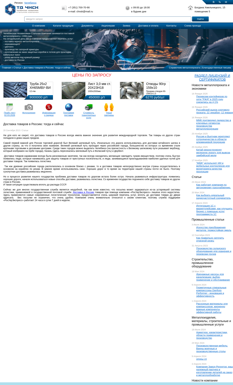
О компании (38, 25)
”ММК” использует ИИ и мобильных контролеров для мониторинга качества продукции (213, 167)
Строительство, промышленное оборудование (202, 263)
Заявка (126, 25)
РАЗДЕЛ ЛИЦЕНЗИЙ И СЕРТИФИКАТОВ (212, 77)
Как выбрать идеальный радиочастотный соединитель (213, 196)
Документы (87, 25)
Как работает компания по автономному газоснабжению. (213, 186)
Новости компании (205, 380)
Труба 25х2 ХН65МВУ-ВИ (40, 85)
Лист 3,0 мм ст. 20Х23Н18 (99, 85)
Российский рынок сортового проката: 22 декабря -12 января (214, 111)
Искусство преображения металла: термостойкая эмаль (213, 229)
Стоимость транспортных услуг (89, 115)
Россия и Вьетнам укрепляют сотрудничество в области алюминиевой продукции (213, 139)
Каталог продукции (63, 25)
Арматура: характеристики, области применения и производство (212, 335)
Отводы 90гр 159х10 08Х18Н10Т (156, 87)
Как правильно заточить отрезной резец (210, 239)
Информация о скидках (49, 113)
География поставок (68, 113)
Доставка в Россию (83, 192)
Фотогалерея (28, 112)
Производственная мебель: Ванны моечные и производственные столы (212, 348)
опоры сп (201, 359)
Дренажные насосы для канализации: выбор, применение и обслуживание (213, 277)
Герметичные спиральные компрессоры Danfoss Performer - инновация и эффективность (211, 291)
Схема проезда (192, 25)
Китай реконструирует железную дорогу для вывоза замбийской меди (213, 152)
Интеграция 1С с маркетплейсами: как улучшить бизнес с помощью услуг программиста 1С (214, 210)
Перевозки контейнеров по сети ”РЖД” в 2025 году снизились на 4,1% (211, 99)
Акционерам (108, 25)
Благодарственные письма (216, 67)
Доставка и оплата (148, 25)
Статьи (196, 177)
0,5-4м (33, 91)
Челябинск (30, 2)
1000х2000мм (94, 91)
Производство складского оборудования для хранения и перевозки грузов (213, 251)
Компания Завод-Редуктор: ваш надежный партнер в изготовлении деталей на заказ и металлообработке (214, 371)
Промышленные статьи (208, 219)
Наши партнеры (109, 113)
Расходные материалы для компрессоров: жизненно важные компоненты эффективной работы (212, 308)
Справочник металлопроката (184, 67)
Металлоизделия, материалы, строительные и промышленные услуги (211, 321)
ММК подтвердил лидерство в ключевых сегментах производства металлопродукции (213, 124)
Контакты (171, 25)
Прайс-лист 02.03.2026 (9, 113)
